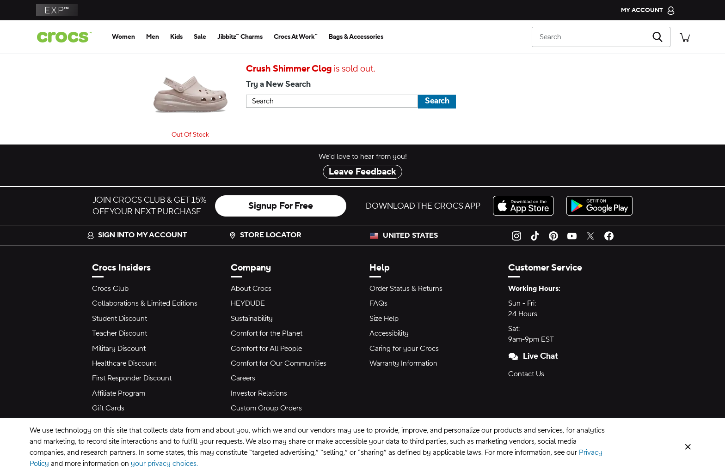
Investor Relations (259, 393)
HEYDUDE (248, 303)
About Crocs (251, 288)
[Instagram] (516, 235)
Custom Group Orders (266, 408)
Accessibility (389, 333)
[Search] (601, 37)
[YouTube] (572, 235)
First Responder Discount (132, 378)
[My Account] (648, 10)
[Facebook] (609, 235)
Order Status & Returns (405, 288)
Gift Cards (108, 408)
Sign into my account (137, 235)
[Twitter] (590, 235)
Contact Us (526, 374)
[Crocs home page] (68, 37)
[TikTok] (535, 235)
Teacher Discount (119, 333)
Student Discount (119, 318)
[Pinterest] (553, 235)
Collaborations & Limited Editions (144, 303)
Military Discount (119, 348)
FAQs (378, 303)
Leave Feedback (362, 172)
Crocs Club (110, 288)
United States (410, 235)
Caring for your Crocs (404, 348)
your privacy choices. (164, 463)
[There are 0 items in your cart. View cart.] (684, 37)
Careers (243, 378)
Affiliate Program (118, 393)
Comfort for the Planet (266, 333)
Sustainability (252, 318)
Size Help (384, 318)
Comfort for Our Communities (278, 363)
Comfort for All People (266, 348)
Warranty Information (403, 363)
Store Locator (265, 235)
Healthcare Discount (124, 363)
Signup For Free (280, 206)
